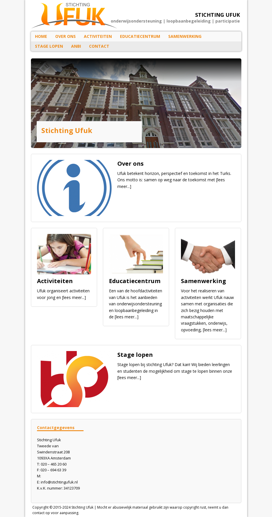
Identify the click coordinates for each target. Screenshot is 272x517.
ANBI (76, 46)
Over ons (65, 36)
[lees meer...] (74, 297)
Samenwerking (184, 36)
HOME (41, 36)
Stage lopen (49, 46)
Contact (99, 46)
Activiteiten (98, 36)
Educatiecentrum (140, 36)
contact (38, 512)
